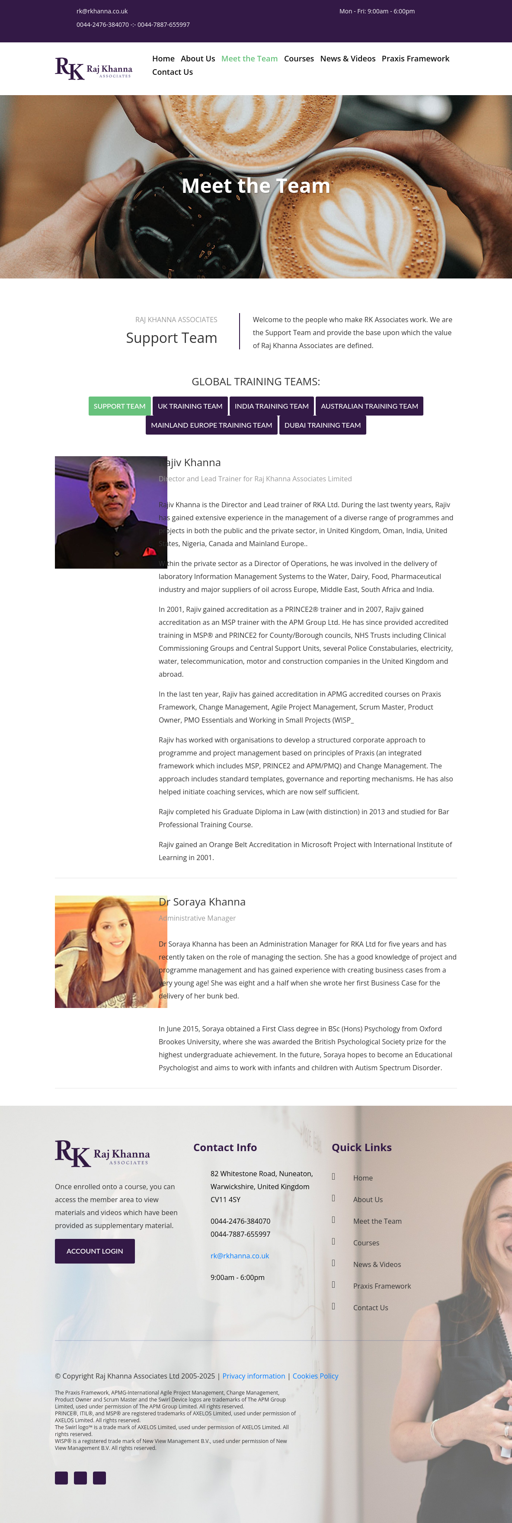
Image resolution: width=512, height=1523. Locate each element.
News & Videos (377, 1264)
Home (363, 1178)
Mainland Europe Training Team (211, 425)
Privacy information (254, 1376)
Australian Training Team (369, 406)
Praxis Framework (382, 1286)
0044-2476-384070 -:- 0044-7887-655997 (134, 24)
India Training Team (272, 406)
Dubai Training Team (323, 425)
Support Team (120, 406)
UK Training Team (190, 406)
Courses (366, 1243)
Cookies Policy (316, 1376)
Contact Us (370, 1307)
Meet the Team (377, 1221)
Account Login (95, 1251)
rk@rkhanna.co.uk (102, 11)
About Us (368, 1199)
